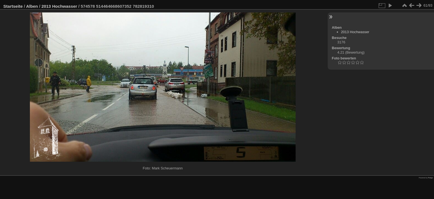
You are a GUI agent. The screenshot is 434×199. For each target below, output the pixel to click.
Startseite (13, 6)
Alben (32, 6)
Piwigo (430, 178)
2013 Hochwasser (59, 6)
